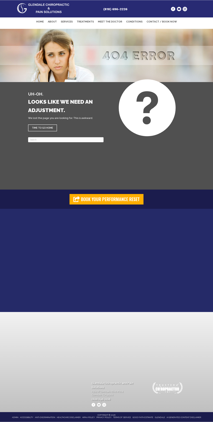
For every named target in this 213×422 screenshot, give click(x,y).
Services (67, 21)
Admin (15, 417)
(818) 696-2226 (115, 9)
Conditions (134, 21)
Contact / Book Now (162, 21)
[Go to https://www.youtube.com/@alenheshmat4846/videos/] (179, 9)
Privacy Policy (104, 417)
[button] (42, 128)
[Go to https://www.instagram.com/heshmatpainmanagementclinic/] (185, 9)
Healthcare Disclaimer (69, 417)
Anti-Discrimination (45, 417)
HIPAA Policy (88, 417)
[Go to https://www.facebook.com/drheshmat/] (173, 9)
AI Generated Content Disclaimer (184, 417)
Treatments (85, 21)
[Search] (66, 139)
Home (40, 21)
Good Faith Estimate (143, 417)
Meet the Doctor (110, 21)
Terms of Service (122, 417)
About (52, 21)
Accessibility (26, 417)
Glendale (160, 417)
